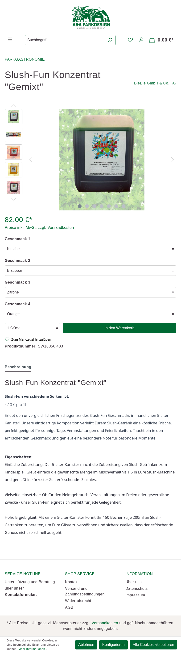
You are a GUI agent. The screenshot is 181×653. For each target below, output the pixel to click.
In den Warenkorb (120, 328)
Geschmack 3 (17, 282)
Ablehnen (86, 645)
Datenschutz (136, 588)
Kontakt (72, 582)
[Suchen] (109, 40)
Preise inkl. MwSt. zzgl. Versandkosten (39, 228)
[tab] (18, 367)
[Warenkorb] (161, 40)
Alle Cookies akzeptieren (153, 645)
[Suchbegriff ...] (65, 40)
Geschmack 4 (17, 304)
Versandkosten (105, 623)
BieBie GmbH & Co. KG (155, 83)
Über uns (133, 582)
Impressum (135, 595)
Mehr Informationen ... (33, 649)
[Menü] (10, 39)
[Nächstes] (172, 159)
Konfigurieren (113, 645)
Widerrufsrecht (78, 601)
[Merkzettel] (130, 39)
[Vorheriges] (30, 159)
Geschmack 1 (17, 239)
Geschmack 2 (17, 261)
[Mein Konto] (141, 39)
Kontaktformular (20, 595)
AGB (69, 607)
